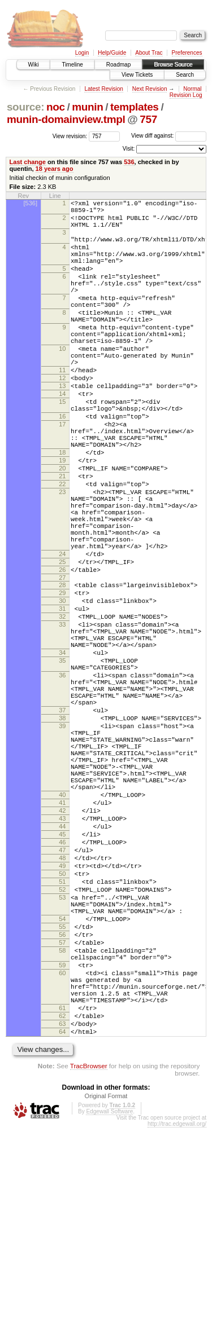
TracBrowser (88, 1255)
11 (62, 409)
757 (148, 119)
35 (62, 763)
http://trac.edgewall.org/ (177, 1313)
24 (62, 635)
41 (62, 939)
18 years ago (54, 168)
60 (62, 1147)
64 (62, 1219)
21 (62, 538)
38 (62, 834)
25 (62, 644)
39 (62, 844)
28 (62, 671)
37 (62, 825)
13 (62, 428)
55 (62, 1090)
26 (62, 654)
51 (62, 1035)
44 (62, 968)
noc (55, 107)
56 (62, 1100)
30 (62, 690)
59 (62, 1137)
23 (62, 557)
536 (129, 161)
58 (62, 1119)
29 (62, 680)
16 (62, 465)
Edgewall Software (109, 1301)
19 (62, 519)
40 (62, 930)
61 (62, 1190)
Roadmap (118, 64)
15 (62, 447)
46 (62, 987)
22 (62, 548)
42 (62, 949)
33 (62, 719)
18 (62, 509)
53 (62, 1054)
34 (62, 754)
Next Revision (149, 89)
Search (185, 75)
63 (62, 1209)
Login (82, 53)
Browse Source (173, 64)
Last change (28, 161)
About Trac (148, 53)
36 (62, 781)
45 (62, 978)
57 (62, 1110)
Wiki (33, 64)
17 (62, 475)
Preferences (187, 53)
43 (62, 958)
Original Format (106, 1285)
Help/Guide (112, 53)
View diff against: (168, 136)
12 (62, 418)
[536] (30, 203)
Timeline (72, 64)
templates (134, 107)
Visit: (129, 149)
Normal (192, 89)
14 (62, 437)
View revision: (70, 136)
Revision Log (186, 95)
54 (62, 1081)
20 (62, 529)
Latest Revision (103, 89)
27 (62, 663)
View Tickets (137, 75)
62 (62, 1200)
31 (62, 700)
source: (25, 107)
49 (62, 1016)
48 (62, 1006)
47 (62, 997)
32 (62, 709)
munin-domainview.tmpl (66, 119)
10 (62, 382)
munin (87, 107)
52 (62, 1045)
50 (62, 1026)
